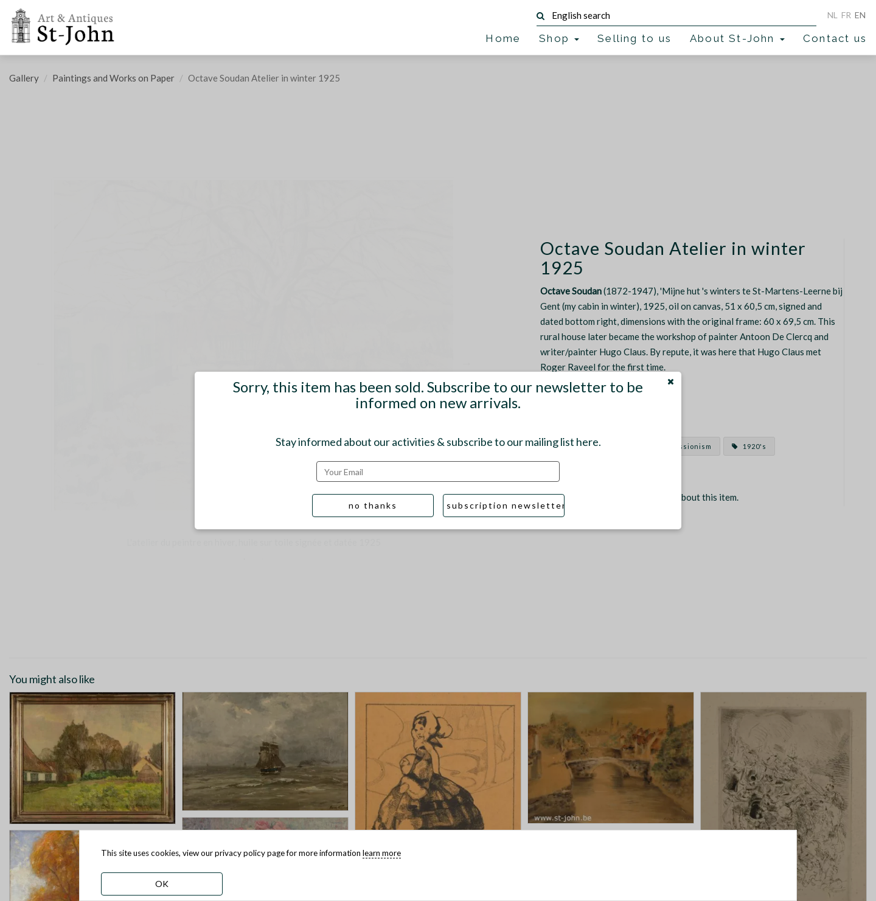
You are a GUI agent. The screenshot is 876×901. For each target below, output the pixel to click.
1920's (749, 446)
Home (503, 38)
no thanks (373, 505)
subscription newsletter (506, 505)
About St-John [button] (737, 38)
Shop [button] (559, 38)
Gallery (24, 77)
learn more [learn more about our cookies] (382, 853)
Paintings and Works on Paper (113, 77)
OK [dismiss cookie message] (162, 883)
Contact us (835, 38)
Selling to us (634, 38)
